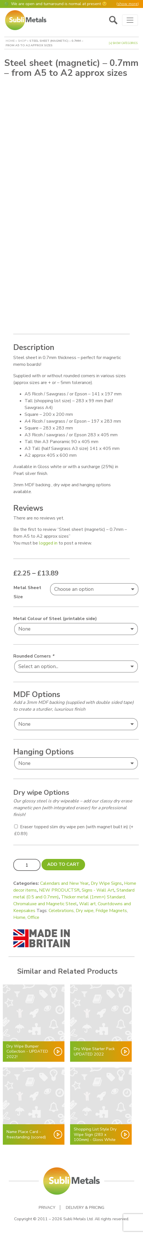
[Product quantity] (26, 865)
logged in (48, 543)
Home (10, 41)
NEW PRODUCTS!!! (59, 890)
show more (128, 4)
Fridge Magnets (111, 911)
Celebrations (61, 911)
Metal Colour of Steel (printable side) (55, 619)
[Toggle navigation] (130, 20)
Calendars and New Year (64, 883)
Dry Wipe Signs (106, 883)
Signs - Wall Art (98, 890)
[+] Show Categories (123, 43)
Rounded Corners (33, 656)
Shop (22, 41)
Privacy (47, 1207)
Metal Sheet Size (27, 592)
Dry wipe (85, 911)
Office (33, 917)
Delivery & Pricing (85, 1207)
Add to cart (63, 864)
